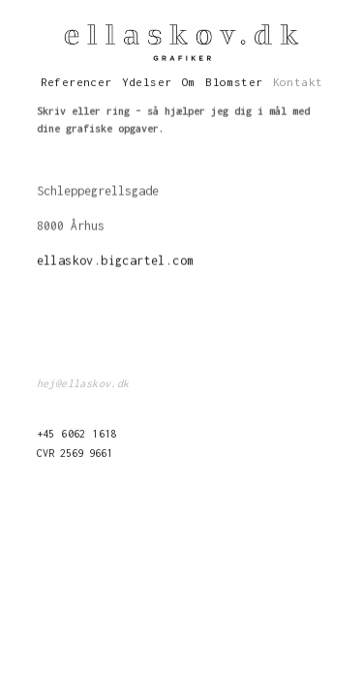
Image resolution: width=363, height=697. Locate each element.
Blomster (233, 82)
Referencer (76, 82)
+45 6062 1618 (77, 433)
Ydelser (147, 82)
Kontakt (298, 82)
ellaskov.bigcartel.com (116, 261)
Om (189, 82)
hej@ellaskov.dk (83, 383)
